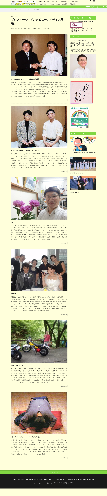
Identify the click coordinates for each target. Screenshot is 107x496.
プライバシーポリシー (36, 484)
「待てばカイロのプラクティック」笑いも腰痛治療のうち (38, 439)
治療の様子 (64, 4)
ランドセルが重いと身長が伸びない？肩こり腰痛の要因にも (83, 153)
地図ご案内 (75, 1)
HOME (14, 10)
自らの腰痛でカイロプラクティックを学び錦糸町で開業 (38, 78)
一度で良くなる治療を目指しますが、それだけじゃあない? (49, 486)
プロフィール (41, 1)
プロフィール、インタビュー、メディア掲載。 (29, 9)
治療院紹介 (16, 294)
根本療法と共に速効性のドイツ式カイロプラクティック (38, 150)
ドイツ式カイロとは (54, 4)
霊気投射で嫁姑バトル (77, 193)
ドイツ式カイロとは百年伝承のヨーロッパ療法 (59, 484)
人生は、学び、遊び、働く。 (25, 365)
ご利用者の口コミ (64, 1)
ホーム (25, 484)
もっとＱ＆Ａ (92, 137)
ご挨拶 (14, 222)
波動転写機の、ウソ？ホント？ (79, 174)
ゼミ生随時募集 (41, 4)
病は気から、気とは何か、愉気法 (88, 159)
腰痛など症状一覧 (52, 1)
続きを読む (63, 100)
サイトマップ (79, 484)
